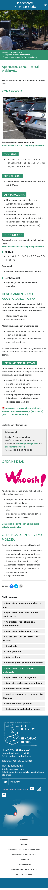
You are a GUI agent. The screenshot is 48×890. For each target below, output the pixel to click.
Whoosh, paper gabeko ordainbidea (23, 662)
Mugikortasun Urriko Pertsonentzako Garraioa (23, 696)
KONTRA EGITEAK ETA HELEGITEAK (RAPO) (20, 638)
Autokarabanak (12, 657)
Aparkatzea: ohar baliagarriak (19, 677)
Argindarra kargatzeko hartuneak (21, 709)
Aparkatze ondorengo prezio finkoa (22, 683)
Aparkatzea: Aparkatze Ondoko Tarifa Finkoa (20, 614)
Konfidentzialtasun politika (24, 869)
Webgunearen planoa (24, 874)
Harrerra (24, 839)
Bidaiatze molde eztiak (16, 688)
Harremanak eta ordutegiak (24, 854)
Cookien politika (24, 864)
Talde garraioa (12, 651)
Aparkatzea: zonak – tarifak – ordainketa (19, 670)
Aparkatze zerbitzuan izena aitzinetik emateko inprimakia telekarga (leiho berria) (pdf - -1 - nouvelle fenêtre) (22, 411)
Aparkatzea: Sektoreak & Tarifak (21, 631)
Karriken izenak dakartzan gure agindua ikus (23, 145)
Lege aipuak (24, 859)
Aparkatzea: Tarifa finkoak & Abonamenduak (19, 624)
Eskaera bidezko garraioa (17, 703)
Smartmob (10, 646)
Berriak (24, 844)
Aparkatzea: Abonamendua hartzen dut (22, 605)
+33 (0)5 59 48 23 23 (22, 761)
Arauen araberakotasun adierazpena (24, 849)
